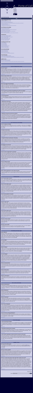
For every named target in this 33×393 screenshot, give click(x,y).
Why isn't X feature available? (5, 60)
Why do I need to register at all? (6, 21)
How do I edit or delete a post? (6, 36)
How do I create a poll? (4, 37)
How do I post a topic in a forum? (6, 35)
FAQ (15, 5)
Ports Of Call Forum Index (5, 17)
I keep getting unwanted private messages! (7, 56)
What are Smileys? (4, 44)
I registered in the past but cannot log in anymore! (8, 25)
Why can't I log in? (4, 20)
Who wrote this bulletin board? (5, 59)
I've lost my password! (4, 23)
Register (15, 10)
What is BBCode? (4, 42)
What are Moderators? (4, 50)
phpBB (15, 376)
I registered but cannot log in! (5, 24)
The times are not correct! (5, 28)
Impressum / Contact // (15, 1)
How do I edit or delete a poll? (5, 38)
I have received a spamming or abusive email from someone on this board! (12, 57)
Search (15, 6)
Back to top (3, 93)
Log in (15, 14)
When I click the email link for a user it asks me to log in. (9, 32)
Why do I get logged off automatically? (7, 22)
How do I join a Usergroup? (5, 52)
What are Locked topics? (5, 47)
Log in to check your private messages (15, 13)
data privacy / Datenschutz (15, 3)
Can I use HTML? (4, 43)
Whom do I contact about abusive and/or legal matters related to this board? (12, 61)
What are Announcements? (5, 45)
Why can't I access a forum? (5, 39)
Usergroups (15, 9)
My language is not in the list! (5, 30)
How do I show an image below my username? (8, 31)
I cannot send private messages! (6, 55)
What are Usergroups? (4, 51)
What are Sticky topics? (4, 46)
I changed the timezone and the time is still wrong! (8, 29)
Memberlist (14, 7)
